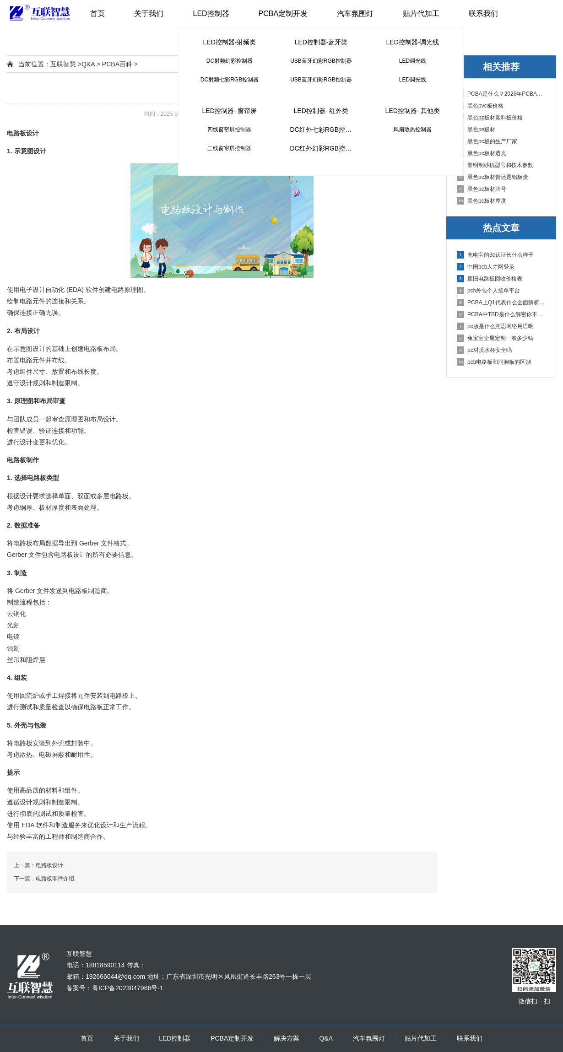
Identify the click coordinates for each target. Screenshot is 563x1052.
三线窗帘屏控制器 (229, 148)
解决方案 (286, 1038)
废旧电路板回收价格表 (489, 278)
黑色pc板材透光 (481, 153)
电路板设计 (49, 865)
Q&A (88, 64)
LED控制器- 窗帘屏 (229, 110)
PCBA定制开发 (283, 13)
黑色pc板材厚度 (481, 201)
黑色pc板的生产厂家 (487, 141)
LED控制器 (211, 13)
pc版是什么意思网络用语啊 (495, 326)
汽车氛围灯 (355, 13)
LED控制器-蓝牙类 (321, 42)
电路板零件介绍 (55, 878)
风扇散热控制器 (412, 129)
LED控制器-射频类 (229, 42)
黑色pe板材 (476, 129)
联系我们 (483, 13)
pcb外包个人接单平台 (488, 290)
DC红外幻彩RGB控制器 (324, 148)
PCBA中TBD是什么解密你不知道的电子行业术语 (502, 314)
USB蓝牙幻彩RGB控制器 (321, 61)
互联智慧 (63, 64)
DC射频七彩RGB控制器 (229, 79)
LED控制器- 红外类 (321, 110)
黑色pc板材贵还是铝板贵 (492, 177)
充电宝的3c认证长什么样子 (495, 255)
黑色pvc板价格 (480, 105)
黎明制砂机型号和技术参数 (495, 165)
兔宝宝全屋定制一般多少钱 (495, 338)
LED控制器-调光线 (412, 42)
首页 (97, 13)
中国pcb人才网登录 (485, 266)
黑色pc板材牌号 (481, 189)
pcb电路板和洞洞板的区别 (494, 362)
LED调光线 (412, 61)
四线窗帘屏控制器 (229, 129)
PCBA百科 (117, 64)
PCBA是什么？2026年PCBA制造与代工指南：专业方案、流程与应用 (502, 93)
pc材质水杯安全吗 (484, 350)
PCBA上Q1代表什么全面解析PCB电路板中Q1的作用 (502, 302)
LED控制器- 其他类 (412, 110)
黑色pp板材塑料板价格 (490, 117)
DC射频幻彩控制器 (229, 61)
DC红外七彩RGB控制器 (324, 129)
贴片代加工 (421, 13)
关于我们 (148, 13)
